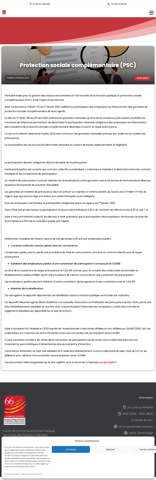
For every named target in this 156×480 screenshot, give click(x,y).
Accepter (71, 449)
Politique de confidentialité (31, 474)
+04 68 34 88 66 (117, 3)
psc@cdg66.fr (108, 362)
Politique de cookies (12, 474)
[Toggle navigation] (151, 12)
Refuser (110, 449)
